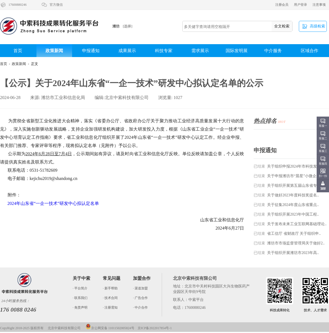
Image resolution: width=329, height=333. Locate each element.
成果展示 (127, 50)
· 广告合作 (140, 298)
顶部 (323, 188)
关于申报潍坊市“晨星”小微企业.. (288, 176)
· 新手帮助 (110, 288)
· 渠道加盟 (140, 288)
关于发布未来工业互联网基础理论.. (290, 224)
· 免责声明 (80, 307)
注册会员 (281, 5)
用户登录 (300, 5)
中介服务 (273, 50)
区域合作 (309, 50)
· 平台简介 (80, 288)
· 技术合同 (110, 298)
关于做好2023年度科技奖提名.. (286, 195)
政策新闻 (54, 50)
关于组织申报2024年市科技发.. (286, 166)
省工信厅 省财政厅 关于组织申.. (287, 234)
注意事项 (319, 5)
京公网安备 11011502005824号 (110, 328)
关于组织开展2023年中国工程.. (286, 214)
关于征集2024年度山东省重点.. (286, 205)
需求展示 (200, 50)
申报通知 (91, 50)
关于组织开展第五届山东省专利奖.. (290, 186)
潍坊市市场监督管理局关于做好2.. (289, 243)
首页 (17, 50)
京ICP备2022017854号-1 (155, 328)
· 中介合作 (140, 307)
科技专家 (163, 50)
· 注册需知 (110, 307)
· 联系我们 (80, 298)
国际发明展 (237, 50)
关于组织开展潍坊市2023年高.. (286, 253)
